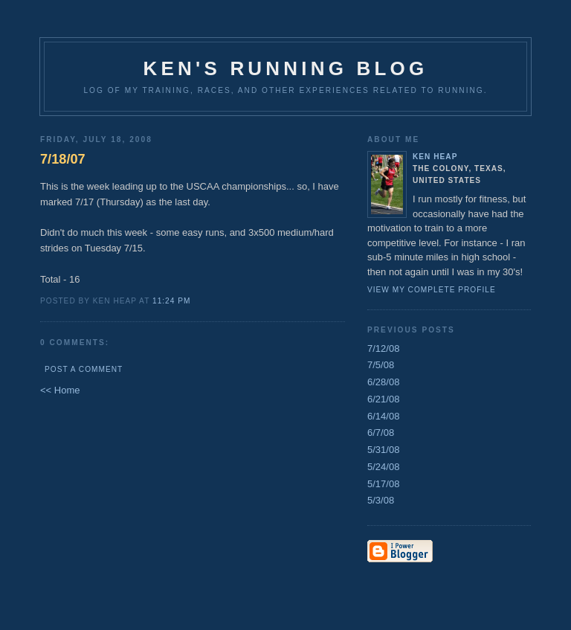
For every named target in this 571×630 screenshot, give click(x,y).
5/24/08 (383, 466)
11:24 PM (171, 301)
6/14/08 (383, 416)
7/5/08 (380, 364)
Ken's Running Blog (285, 68)
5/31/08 (383, 449)
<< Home (60, 390)
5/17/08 (383, 483)
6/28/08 (383, 382)
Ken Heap (435, 156)
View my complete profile (431, 290)
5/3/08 (380, 500)
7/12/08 (383, 348)
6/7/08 (380, 432)
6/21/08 (383, 399)
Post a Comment (84, 369)
